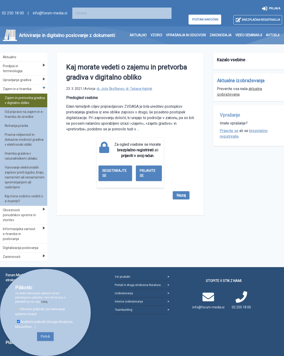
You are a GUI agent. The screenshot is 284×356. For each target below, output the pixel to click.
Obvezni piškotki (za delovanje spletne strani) (40, 311)
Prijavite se (147, 173)
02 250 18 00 (13, 13)
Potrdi (45, 336)
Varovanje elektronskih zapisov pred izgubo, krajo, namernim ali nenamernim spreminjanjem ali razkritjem (24, 177)
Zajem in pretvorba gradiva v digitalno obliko (25, 100)
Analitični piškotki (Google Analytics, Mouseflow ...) (44, 324)
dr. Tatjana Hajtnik (139, 89)
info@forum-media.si (50, 13)
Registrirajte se (114, 173)
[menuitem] (138, 35)
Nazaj (181, 195)
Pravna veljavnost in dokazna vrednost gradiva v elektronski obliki (24, 139)
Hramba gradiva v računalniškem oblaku (21, 156)
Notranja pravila (16, 126)
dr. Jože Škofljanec (110, 89)
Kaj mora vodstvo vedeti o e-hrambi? (24, 198)
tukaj (44, 301)
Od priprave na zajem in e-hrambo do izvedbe (24, 114)
